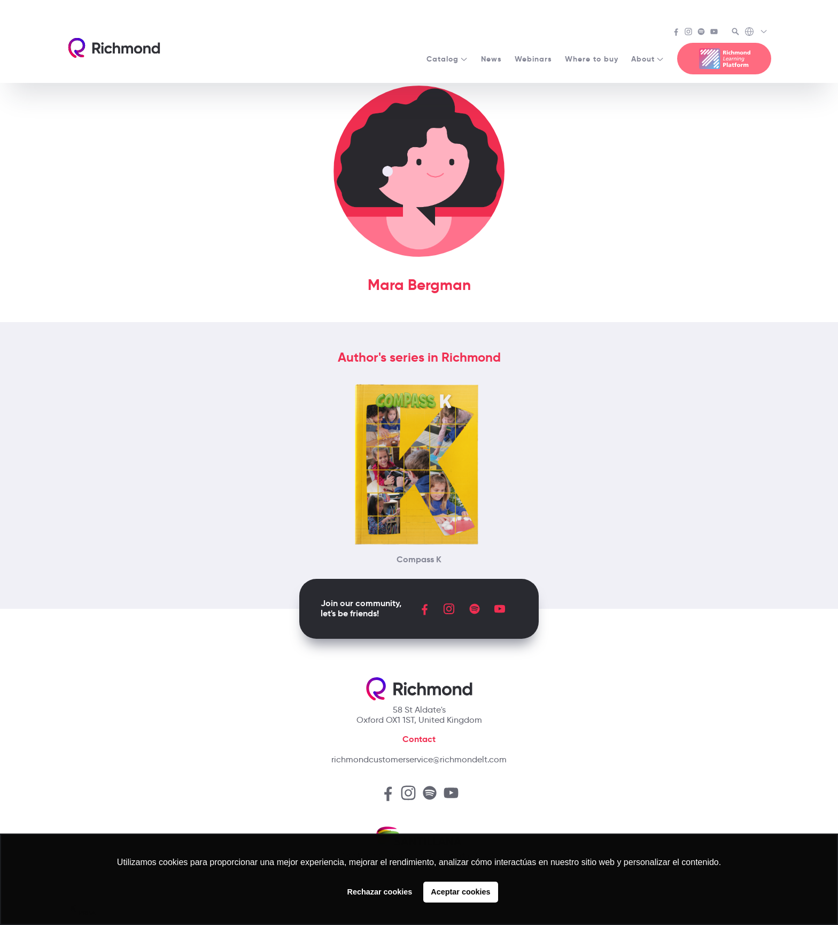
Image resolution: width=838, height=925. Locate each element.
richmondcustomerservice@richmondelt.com (419, 759)
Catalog (447, 59)
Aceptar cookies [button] (460, 892)
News (491, 59)
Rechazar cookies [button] (380, 892)
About (647, 59)
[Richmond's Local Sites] (756, 33)
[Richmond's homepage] (114, 48)
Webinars (533, 59)
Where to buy (591, 59)
